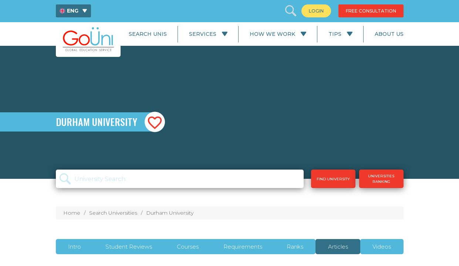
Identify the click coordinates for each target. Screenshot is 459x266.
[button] (155, 122)
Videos (381, 246)
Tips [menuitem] (334, 34)
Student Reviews (128, 246)
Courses (188, 246)
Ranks (295, 246)
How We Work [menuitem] (272, 34)
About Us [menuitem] (389, 34)
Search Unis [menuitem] (148, 34)
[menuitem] (73, 10)
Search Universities (113, 212)
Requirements (242, 246)
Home (71, 212)
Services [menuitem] (202, 34)
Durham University (169, 212)
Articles (338, 246)
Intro (74, 246)
